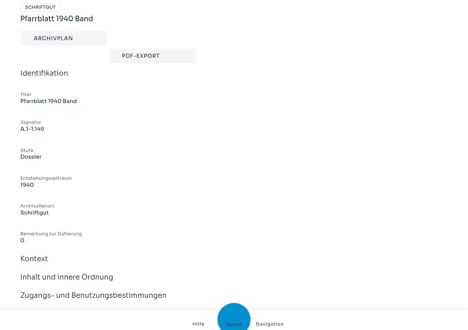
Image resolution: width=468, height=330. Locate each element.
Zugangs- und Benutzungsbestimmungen (93, 300)
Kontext (34, 264)
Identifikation (44, 78)
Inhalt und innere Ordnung (66, 282)
